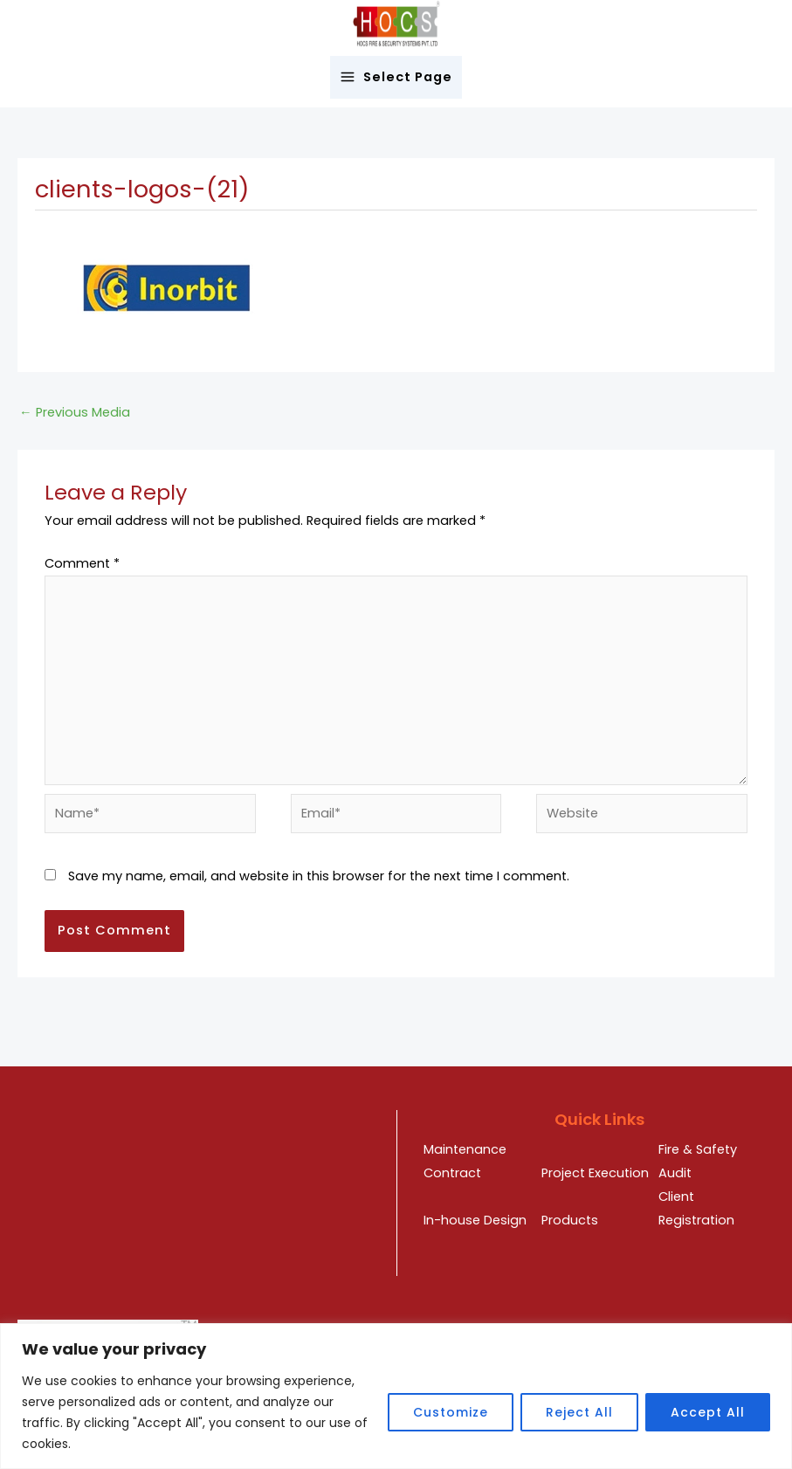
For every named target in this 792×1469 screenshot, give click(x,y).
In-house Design (475, 1220)
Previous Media (74, 412)
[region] (396, 1396)
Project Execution (595, 1173)
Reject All (579, 1412)
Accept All (708, 1412)
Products (569, 1220)
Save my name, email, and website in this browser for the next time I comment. (318, 876)
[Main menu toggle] (396, 77)
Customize (450, 1412)
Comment (82, 563)
